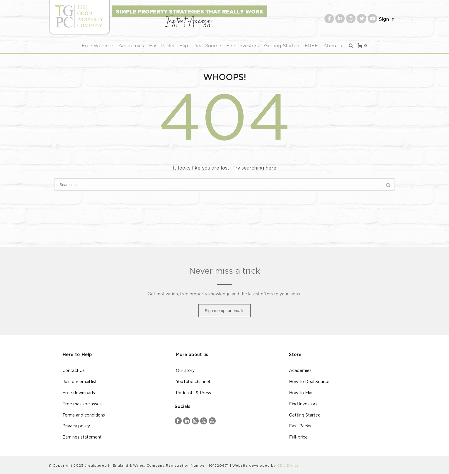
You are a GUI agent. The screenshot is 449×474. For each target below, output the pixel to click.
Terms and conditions (83, 415)
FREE (311, 45)
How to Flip (300, 393)
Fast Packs (161, 45)
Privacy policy (76, 426)
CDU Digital (288, 465)
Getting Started (282, 45)
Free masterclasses (82, 404)
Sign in (386, 19)
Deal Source (207, 45)
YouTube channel (193, 382)
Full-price (298, 437)
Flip (183, 45)
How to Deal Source (309, 382)
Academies (131, 45)
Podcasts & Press (193, 393)
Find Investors (242, 45)
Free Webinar (97, 45)
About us (334, 45)
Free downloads (78, 393)
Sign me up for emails (224, 310)
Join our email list (79, 382)
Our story (185, 371)
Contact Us (73, 371)
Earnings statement (82, 437)
